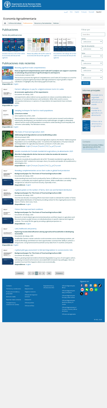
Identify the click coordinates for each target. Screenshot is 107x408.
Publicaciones (28, 23)
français (84, 12)
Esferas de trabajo (15, 23)
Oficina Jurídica (29, 302)
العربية (66, 12)
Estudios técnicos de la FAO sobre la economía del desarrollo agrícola (13, 56)
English (16, 84)
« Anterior (19, 273)
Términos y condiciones (13, 289)
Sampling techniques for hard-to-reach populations (34, 110)
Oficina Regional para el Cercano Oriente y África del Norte (69, 309)
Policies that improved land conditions (29, 209)
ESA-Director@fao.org (90, 149)
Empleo (27, 286)
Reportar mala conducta (13, 299)
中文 (71, 12)
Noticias (56, 23)
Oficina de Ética (29, 305)
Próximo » (59, 273)
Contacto (9, 286)
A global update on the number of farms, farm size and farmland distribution (43, 190)
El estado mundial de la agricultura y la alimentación (96, 111)
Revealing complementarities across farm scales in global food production (42, 170)
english (77, 12)
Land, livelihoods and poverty (25, 228)
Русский (91, 12)
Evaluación (28, 299)
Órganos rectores (30, 292)
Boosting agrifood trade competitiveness (30, 67)
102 (49, 273)
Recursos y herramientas (42, 23)
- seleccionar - (87, 42)
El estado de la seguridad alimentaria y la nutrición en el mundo (97, 99)
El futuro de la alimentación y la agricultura (96, 123)
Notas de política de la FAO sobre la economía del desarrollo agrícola (39, 55)
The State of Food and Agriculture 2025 (29, 132)
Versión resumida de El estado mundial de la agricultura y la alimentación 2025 (44, 151)
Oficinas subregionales (69, 314)
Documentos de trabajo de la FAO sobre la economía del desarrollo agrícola (65, 56)
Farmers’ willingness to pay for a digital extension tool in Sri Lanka (39, 89)
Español (98, 12)
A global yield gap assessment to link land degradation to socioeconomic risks (44, 250)
